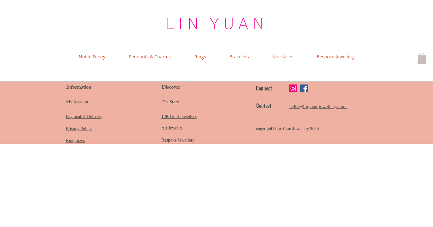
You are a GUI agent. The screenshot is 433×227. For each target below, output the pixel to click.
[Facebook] (304, 88)
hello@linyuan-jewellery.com (318, 106)
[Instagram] (293, 88)
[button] (422, 58)
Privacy (73, 128)
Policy (86, 128)
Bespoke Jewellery (177, 140)
